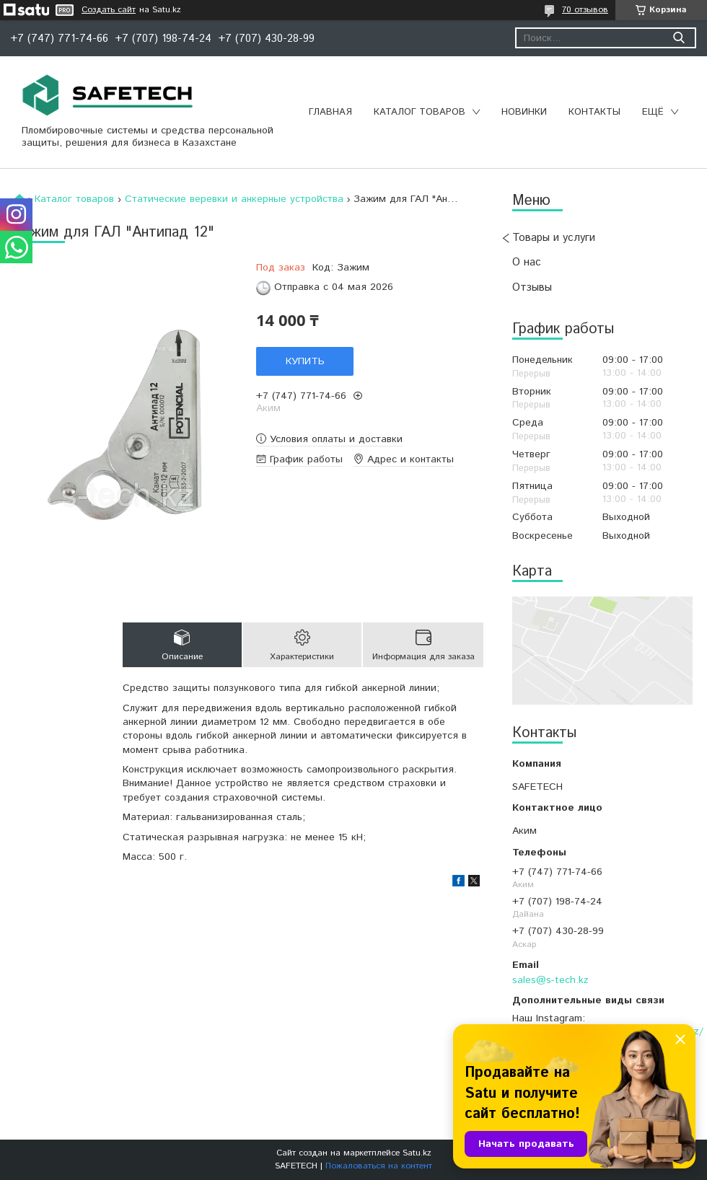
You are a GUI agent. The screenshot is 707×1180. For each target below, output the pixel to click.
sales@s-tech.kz (550, 980)
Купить (305, 361)
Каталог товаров (419, 112)
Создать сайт (109, 10)
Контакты (594, 112)
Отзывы (532, 287)
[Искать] (678, 38)
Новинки (524, 112)
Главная (330, 112)
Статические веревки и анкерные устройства (234, 199)
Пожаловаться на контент (378, 1166)
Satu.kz (417, 1153)
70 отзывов (585, 10)
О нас (526, 262)
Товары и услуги (553, 237)
